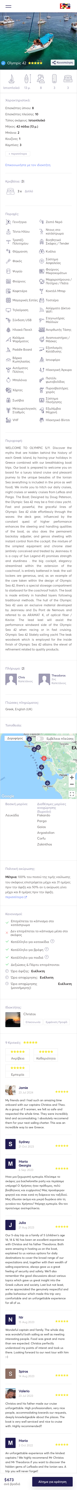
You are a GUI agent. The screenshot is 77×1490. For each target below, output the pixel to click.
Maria (23, 1441)
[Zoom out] (72, 784)
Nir (21, 1317)
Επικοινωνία (33, 1022)
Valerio (24, 1391)
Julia (22, 1223)
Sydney (24, 1142)
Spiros (23, 1371)
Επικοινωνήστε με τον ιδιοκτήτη (28, 165)
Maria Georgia (25, 1163)
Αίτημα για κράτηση (52, 1482)
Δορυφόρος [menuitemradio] (15, 738)
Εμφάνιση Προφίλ (56, 1022)
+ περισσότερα (18, 153)
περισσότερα (16, 897)
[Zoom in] (72, 777)
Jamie (23, 1088)
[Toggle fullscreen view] (72, 794)
